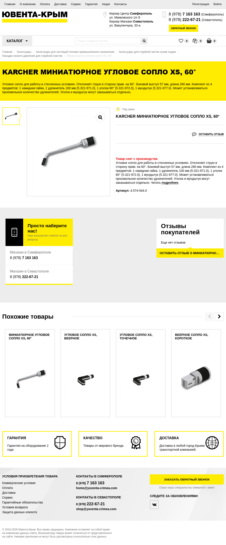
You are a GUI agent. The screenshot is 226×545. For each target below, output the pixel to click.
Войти (218, 4)
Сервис (76, 4)
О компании (28, 4)
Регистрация (200, 4)
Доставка (60, 4)
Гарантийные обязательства (22, 502)
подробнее (170, 182)
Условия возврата (15, 507)
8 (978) (184, 14)
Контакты (120, 4)
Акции (106, 4)
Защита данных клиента (19, 512)
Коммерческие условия (19, 483)
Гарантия (91, 4)
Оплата (45, 4)
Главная (9, 4)
